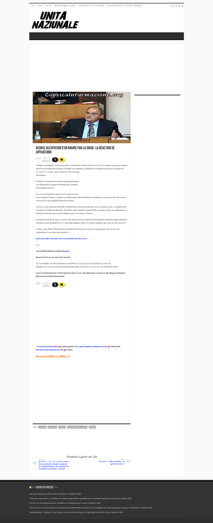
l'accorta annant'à (46, 346)
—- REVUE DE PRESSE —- (45, 487)
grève (62, 427)
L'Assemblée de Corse (77, 427)
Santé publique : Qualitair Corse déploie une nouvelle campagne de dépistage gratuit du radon (69, 512)
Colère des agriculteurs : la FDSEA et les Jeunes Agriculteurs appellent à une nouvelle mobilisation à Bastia (73, 498)
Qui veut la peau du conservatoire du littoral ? (48, 494)
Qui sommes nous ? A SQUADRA (91, 6)
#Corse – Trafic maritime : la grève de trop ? (109, 461)
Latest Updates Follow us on (91, 346)
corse (42, 427)
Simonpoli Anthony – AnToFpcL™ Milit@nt (124, 6)
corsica (52, 427)
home (40, 6)
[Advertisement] (106, 69)
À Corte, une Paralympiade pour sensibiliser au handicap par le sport (58, 503)
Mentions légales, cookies (64, 6)
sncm (92, 427)
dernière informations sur (48, 350)
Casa (33, 6)
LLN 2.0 (48, 6)
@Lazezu (66, 251)
